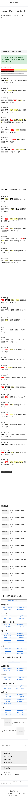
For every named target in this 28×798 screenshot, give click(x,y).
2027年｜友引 (20, 710)
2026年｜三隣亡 (7, 626)
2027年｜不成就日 (20, 688)
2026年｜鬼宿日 (20, 607)
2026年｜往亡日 (7, 642)
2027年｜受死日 (20, 685)
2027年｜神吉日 (7, 677)
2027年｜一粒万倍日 (7, 668)
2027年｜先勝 (8, 710)
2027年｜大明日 (20, 670)
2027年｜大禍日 (20, 699)
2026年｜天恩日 (20, 616)
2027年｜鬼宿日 (20, 668)
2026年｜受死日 (20, 624)
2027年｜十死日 (7, 685)
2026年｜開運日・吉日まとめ (14, 600)
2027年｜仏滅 (20, 712)
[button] (25, 745)
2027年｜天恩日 (20, 677)
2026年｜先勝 (8, 648)
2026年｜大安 (8, 653)
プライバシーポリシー (20, 793)
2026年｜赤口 (20, 653)
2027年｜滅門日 (20, 701)
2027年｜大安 (8, 714)
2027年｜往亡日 (7, 703)
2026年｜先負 (8, 651)
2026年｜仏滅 (20, 651)
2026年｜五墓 (8, 633)
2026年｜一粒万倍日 (7, 607)
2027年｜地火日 (7, 699)
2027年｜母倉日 (7, 679)
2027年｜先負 (8, 712)
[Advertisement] (14, 34)
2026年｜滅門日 (20, 640)
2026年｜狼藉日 (7, 640)
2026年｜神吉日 (7, 616)
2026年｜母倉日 (7, 618)
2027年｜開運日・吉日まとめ (14, 662)
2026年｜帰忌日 (20, 633)
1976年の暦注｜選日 (6, 471)
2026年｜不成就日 (20, 626)
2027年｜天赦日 (7, 670)
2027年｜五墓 (8, 694)
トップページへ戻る (7, 793)
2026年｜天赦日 (7, 609)
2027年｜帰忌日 (20, 694)
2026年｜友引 (20, 648)
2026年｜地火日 (7, 637)
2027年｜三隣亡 (7, 688)
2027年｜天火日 (20, 696)
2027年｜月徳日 (20, 679)
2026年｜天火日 (20, 635)
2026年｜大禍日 (20, 637)
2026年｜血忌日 (7, 635)
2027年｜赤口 (20, 714)
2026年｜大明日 (20, 609)
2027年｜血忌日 (7, 696)
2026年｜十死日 (7, 624)
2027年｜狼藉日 (7, 701)
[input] (14, 745)
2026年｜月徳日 (20, 618)
